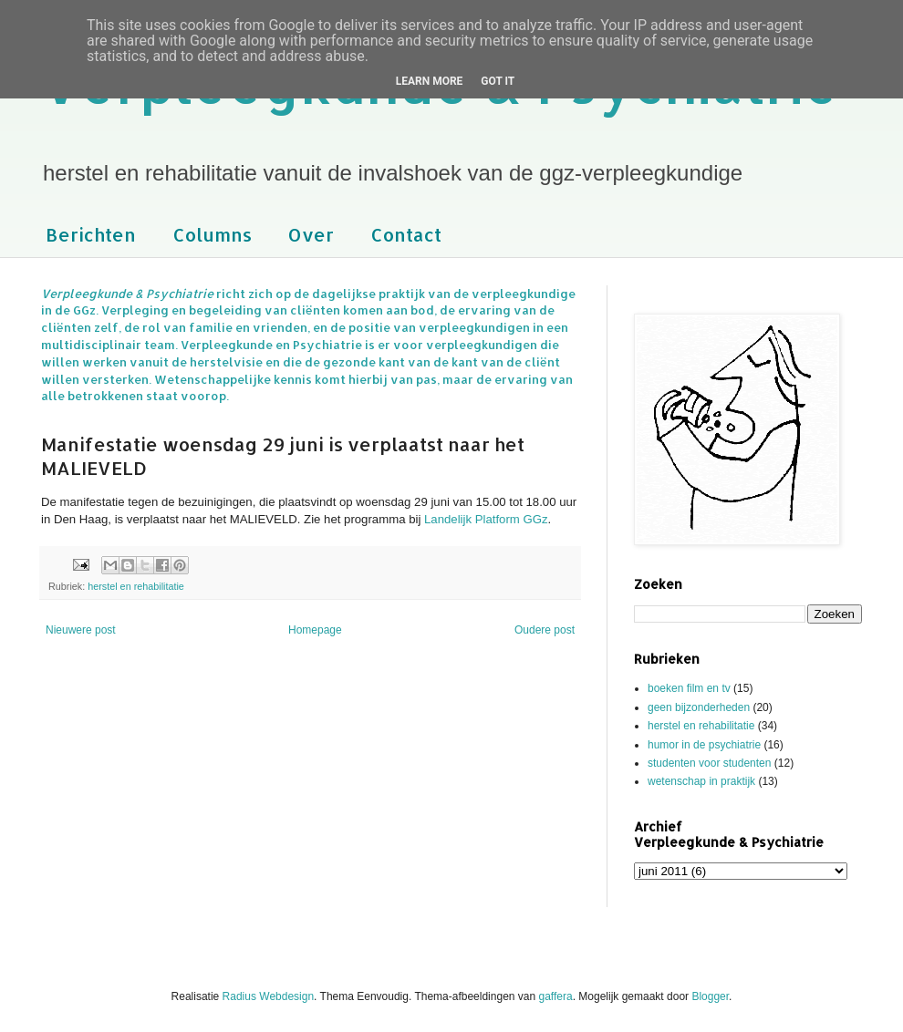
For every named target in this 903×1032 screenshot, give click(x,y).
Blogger (710, 996)
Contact (405, 234)
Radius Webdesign (269, 996)
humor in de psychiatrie (704, 744)
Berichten (91, 234)
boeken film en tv (689, 688)
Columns (212, 234)
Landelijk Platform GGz (486, 519)
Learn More (429, 81)
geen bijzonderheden (699, 707)
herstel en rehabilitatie (136, 586)
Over (311, 234)
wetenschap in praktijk (701, 781)
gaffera (556, 996)
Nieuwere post (81, 630)
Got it (497, 81)
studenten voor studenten (709, 763)
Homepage (315, 630)
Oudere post (544, 630)
